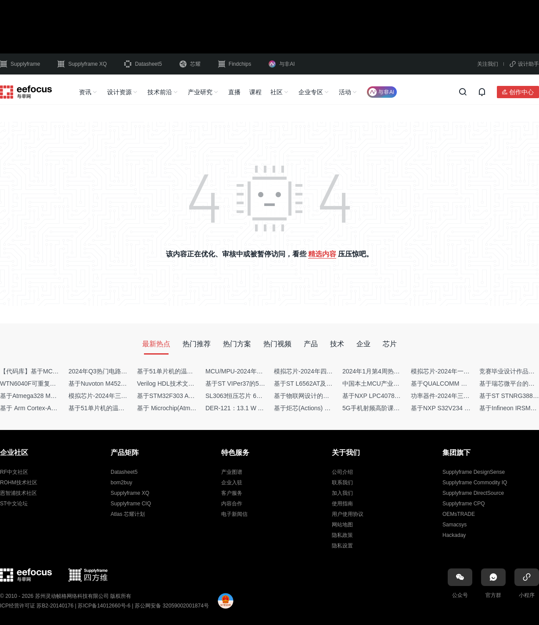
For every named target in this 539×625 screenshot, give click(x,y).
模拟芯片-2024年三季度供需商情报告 (119, 395)
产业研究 (200, 92)
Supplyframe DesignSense (473, 472)
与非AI (282, 63)
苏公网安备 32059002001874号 (172, 606)
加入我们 (342, 493)
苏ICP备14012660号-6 (104, 606)
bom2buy (121, 482)
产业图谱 (231, 472)
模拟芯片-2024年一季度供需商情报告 (462, 371)
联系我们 (342, 482)
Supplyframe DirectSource (473, 493)
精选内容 (322, 254)
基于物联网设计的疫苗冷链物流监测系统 (329, 395)
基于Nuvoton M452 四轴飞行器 (110, 383)
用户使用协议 (347, 514)
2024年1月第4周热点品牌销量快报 (389, 371)
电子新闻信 (234, 514)
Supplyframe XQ (82, 63)
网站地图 (342, 525)
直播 (234, 92)
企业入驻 (231, 482)
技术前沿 (159, 92)
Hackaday (454, 535)
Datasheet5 (143, 63)
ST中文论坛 (14, 504)
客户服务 (231, 493)
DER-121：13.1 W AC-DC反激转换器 (256, 408)
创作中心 (521, 92)
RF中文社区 (14, 472)
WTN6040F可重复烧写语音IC (40, 383)
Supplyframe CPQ (463, 504)
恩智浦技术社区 (18, 493)
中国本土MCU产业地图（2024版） (390, 383)
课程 (255, 92)
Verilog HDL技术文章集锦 (172, 383)
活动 (345, 92)
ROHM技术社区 (18, 482)
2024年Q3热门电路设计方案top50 (114, 371)
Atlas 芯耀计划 (128, 514)
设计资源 (119, 92)
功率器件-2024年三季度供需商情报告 (462, 395)
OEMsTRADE (458, 514)
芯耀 (190, 63)
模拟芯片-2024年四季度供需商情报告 (325, 371)
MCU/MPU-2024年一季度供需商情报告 (258, 371)
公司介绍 (342, 472)
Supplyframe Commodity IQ (474, 482)
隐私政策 (342, 535)
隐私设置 (342, 546)
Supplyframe (20, 63)
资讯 (85, 92)
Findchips (234, 63)
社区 (276, 92)
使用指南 (342, 504)
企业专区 (310, 92)
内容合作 (231, 504)
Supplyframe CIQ (131, 504)
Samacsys (454, 525)
